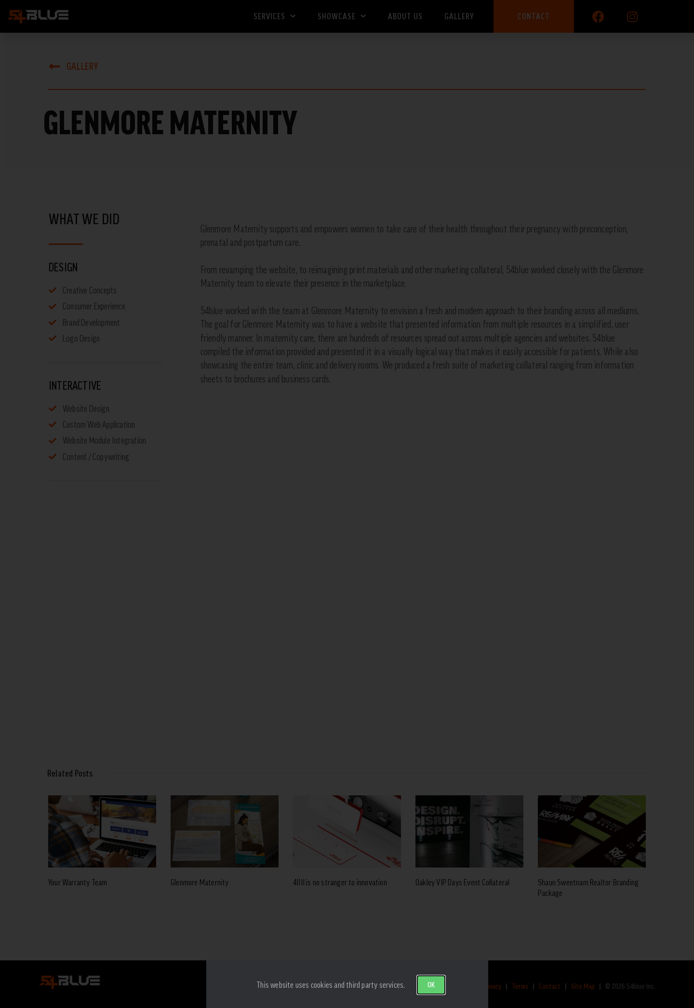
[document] (347, 504)
